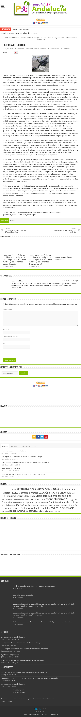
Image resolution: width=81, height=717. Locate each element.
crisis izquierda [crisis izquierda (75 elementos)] (9, 496)
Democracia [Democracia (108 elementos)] (44, 495)
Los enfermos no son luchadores (14, 451)
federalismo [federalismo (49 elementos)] (44, 502)
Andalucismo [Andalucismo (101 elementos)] (37, 488)
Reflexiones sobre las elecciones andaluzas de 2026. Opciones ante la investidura (43, 622)
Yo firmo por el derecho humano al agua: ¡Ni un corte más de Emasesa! (27, 699)
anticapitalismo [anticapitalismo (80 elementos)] (67, 489)
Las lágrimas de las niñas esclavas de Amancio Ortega (22, 457)
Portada (3, 33)
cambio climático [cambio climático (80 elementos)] (29, 493)
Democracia (13, 33)
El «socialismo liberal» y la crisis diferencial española (16, 230)
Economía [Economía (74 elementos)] (6, 502)
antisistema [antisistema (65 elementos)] (6, 493)
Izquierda (43, 48)
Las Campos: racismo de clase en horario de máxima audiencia (25, 463)
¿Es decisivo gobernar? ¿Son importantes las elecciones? (34, 586)
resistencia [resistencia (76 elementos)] (30, 511)
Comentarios (25, 446)
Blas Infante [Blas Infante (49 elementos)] (16, 493)
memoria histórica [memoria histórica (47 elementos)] (46, 505)
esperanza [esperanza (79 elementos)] (30, 502)
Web (4, 344)
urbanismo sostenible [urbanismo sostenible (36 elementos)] (53, 511)
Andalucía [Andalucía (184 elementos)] (52, 489)
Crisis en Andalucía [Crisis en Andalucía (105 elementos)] (64, 492)
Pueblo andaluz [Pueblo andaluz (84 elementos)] (42, 508)
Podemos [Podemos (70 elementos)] (15, 508)
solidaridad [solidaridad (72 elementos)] (41, 511)
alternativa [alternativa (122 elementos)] (23, 488)
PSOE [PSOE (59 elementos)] (31, 508)
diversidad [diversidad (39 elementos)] (26, 499)
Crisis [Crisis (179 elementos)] (49, 492)
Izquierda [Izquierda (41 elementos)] (12, 505)
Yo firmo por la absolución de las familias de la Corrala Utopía (24, 672)
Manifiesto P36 (18, 690)
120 (13, 701)
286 (14, 680)
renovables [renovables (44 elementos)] (5, 511)
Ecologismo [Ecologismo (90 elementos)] (72, 499)
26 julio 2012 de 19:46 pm (70, 281)
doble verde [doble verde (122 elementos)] (37, 499)
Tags (34, 446)
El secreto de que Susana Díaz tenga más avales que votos (23, 474)
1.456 (15, 675)
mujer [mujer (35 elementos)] (53, 505)
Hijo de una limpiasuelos (11, 468)
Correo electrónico (10, 336)
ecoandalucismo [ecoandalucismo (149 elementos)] (54, 499)
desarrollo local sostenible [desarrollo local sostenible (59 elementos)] (12, 500)
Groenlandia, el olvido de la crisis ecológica (65, 230)
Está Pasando (29, 48)
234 (15, 686)
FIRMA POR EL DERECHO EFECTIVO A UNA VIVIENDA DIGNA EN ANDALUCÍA (29, 678)
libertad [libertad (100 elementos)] (19, 504)
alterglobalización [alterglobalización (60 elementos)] (9, 489)
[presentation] (19, 354)
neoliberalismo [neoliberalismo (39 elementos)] (60, 505)
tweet (5, 52)
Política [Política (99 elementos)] (25, 508)
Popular (5, 446)
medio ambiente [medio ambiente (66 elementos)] (32, 505)
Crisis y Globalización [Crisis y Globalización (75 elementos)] (26, 496)
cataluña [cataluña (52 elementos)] (41, 493)
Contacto (53, 714)
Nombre (6, 329)
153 (26, 692)
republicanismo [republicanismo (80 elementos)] (17, 511)
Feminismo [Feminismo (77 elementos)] (54, 502)
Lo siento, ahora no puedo (20, 29)
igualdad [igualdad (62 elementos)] (5, 505)
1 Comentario (54, 48)
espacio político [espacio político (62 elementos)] (17, 502)
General (36, 48)
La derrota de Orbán (63, 257)
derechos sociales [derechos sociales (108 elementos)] (61, 495)
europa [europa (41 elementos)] (38, 502)
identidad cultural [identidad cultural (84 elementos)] (69, 502)
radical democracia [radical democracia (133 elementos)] (62, 508)
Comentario (7, 309)
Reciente (14, 446)
